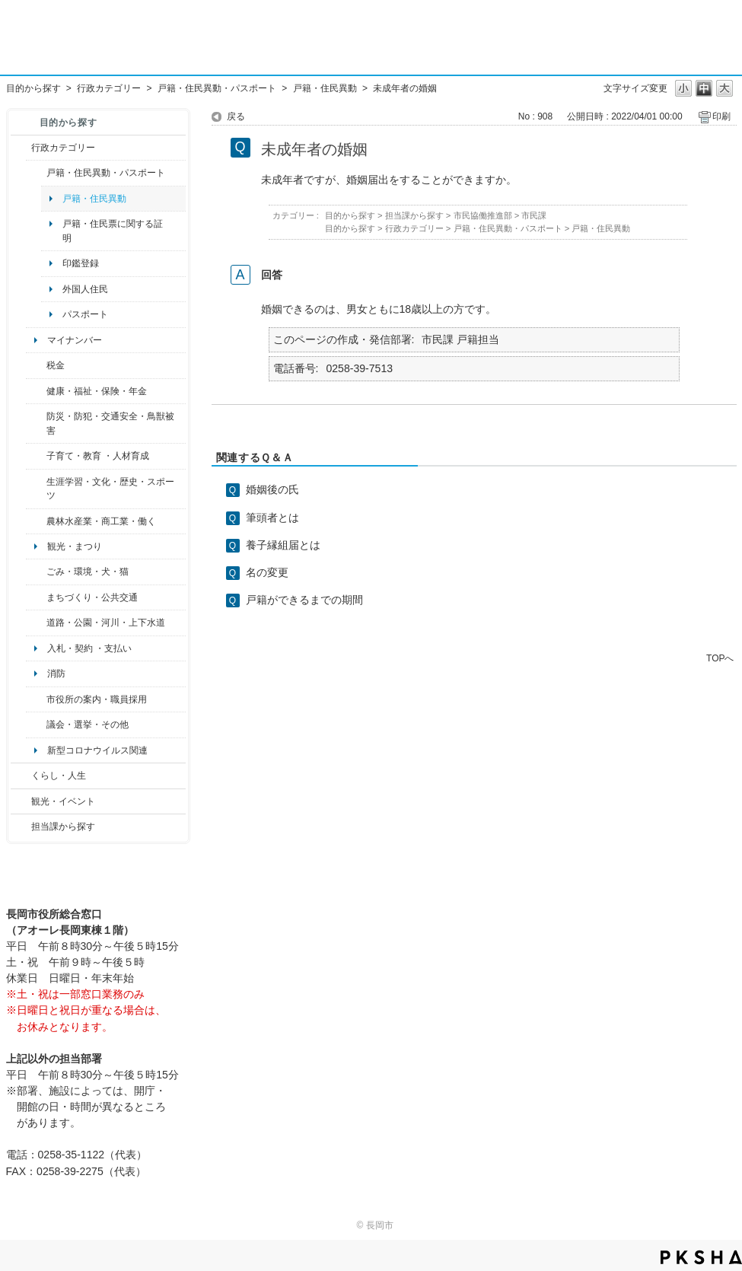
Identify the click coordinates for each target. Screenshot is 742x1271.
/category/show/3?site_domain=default (20, 147)
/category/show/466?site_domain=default (36, 724)
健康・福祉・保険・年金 (96, 391)
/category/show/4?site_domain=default (36, 391)
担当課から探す (63, 826)
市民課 (533, 215)
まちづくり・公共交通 (92, 597)
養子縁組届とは (283, 545)
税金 (55, 365)
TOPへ (720, 658)
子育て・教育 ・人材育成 (97, 456)
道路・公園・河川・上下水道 (105, 622)
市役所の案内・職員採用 (96, 699)
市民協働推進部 (483, 215)
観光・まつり (74, 546)
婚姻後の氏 (272, 489)
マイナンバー (74, 340)
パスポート (85, 314)
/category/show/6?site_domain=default (36, 597)
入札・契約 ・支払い (89, 648)
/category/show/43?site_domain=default (36, 489)
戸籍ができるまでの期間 (304, 600)
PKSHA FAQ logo (701, 1257)
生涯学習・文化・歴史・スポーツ (110, 488)
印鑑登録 (80, 263)
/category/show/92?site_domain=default (36, 365)
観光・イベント (63, 801)
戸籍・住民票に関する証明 (112, 230)
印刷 (721, 116)
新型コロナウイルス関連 (97, 750)
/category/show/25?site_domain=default (36, 423)
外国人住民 (85, 289)
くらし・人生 (58, 775)
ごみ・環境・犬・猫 (87, 571)
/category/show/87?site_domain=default (36, 622)
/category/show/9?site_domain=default (20, 826)
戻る (236, 116)
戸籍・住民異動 (325, 88)
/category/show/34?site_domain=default (36, 521)
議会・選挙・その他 (87, 724)
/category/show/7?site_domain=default (36, 173)
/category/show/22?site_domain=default (36, 571)
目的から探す (33, 88)
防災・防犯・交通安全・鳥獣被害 (110, 423)
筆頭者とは (272, 517)
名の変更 (267, 572)
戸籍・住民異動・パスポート (217, 88)
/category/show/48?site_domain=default (36, 456)
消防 (56, 673)
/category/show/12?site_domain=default (20, 775)
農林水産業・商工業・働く (101, 521)
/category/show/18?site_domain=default (20, 801)
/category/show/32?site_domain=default (36, 699)
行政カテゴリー (109, 88)
